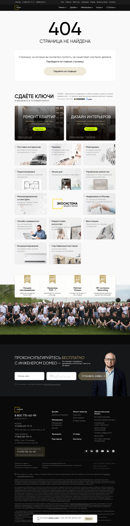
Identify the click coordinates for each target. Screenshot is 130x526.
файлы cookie (54, 518)
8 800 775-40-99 (25, 415)
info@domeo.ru (41, 2)
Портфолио (90, 137)
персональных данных (52, 384)
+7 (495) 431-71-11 (28, 2)
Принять (89, 519)
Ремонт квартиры (25, 137)
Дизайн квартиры (76, 137)
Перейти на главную (65, 71)
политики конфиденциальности (57, 508)
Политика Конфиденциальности (80, 503)
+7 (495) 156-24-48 (26, 451)
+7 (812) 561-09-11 (23, 436)
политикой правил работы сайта (60, 500)
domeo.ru (29, 506)
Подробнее (39, 129)
